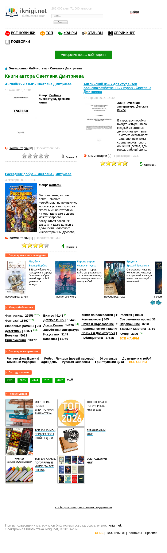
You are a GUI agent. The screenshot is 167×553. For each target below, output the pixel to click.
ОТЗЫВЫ (95, 33)
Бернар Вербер (38, 265)
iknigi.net (114, 525)
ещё (70, 379)
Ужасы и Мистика (133, 328)
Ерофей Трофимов (138, 265)
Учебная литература (50, 97)
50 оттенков (108, 358)
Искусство (51, 334)
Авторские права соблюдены (83, 55)
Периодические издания (99, 328)
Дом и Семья (53, 325)
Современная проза (134, 319)
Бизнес (48, 315)
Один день (49, 362)
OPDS (99, 533)
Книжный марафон (21, 362)
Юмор (124, 333)
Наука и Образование (97, 324)
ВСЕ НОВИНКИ (23, 33)
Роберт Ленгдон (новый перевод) (69, 358)
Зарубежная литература (61, 329)
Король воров (86, 261)
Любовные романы (19, 325)
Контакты (135, 533)
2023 (47, 380)
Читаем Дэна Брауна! (23, 358)
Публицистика (92, 337)
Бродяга (132, 261)
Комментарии (19, 148)
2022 (60, 380)
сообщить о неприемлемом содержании (83, 507)
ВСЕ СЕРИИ (138, 362)
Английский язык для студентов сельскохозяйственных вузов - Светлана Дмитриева (117, 88)
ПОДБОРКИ (20, 41)
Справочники (130, 324)
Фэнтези (55, 185)
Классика (50, 339)
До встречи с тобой (137, 358)
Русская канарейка (76, 362)
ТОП (49, 33)
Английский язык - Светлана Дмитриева (38, 84)
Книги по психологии (97, 315)
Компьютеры (91, 319)
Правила (151, 533)
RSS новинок (116, 533)
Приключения (15, 340)
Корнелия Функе (86, 265)
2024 (35, 380)
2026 (10, 380)
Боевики (11, 335)
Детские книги (54, 320)
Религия (126, 315)
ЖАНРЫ (70, 33)
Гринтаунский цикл (109, 362)
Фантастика (14, 315)
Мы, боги (34, 261)
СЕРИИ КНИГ (124, 33)
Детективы (13, 331)
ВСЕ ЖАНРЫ (129, 338)
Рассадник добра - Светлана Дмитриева (38, 174)
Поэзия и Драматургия (98, 333)
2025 (23, 380)
